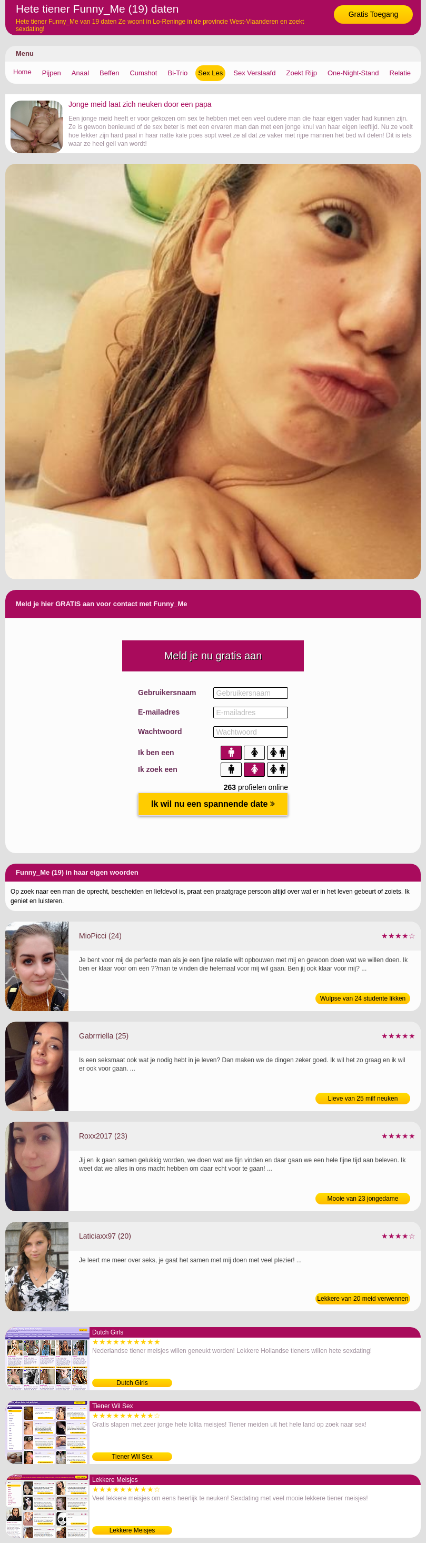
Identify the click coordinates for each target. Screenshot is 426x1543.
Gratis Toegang (374, 14)
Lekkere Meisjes (132, 1530)
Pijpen (51, 73)
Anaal (80, 73)
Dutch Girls (131, 1383)
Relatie (400, 73)
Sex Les (210, 73)
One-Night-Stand (353, 73)
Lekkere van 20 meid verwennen (362, 1298)
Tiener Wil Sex (132, 1456)
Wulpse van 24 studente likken (363, 998)
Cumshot (143, 73)
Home (22, 72)
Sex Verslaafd (254, 73)
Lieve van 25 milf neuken (363, 1098)
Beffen (109, 73)
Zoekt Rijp (301, 73)
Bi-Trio (177, 73)
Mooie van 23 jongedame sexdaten (363, 1199)
